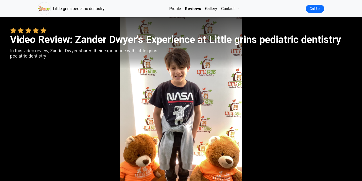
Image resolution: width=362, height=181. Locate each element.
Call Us (315, 9)
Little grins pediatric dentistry (71, 8)
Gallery (211, 8)
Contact (228, 8)
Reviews (193, 8)
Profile (175, 8)
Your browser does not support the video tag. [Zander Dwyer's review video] (181, 99)
